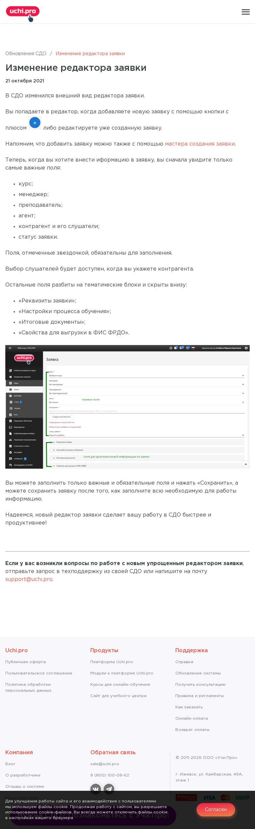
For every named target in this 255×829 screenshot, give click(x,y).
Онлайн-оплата (191, 718)
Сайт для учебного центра (118, 696)
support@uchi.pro (28, 579)
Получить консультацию (200, 684)
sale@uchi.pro (104, 764)
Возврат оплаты (192, 730)
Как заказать (189, 707)
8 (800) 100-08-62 (109, 775)
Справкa (184, 662)
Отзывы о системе (24, 786)
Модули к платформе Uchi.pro (121, 673)
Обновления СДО (25, 54)
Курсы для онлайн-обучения (120, 684)
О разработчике (23, 775)
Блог (10, 764)
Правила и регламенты (199, 696)
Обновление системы (198, 673)
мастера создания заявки (200, 144)
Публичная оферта (25, 662)
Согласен (216, 810)
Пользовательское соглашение (38, 673)
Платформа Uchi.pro (111, 662)
